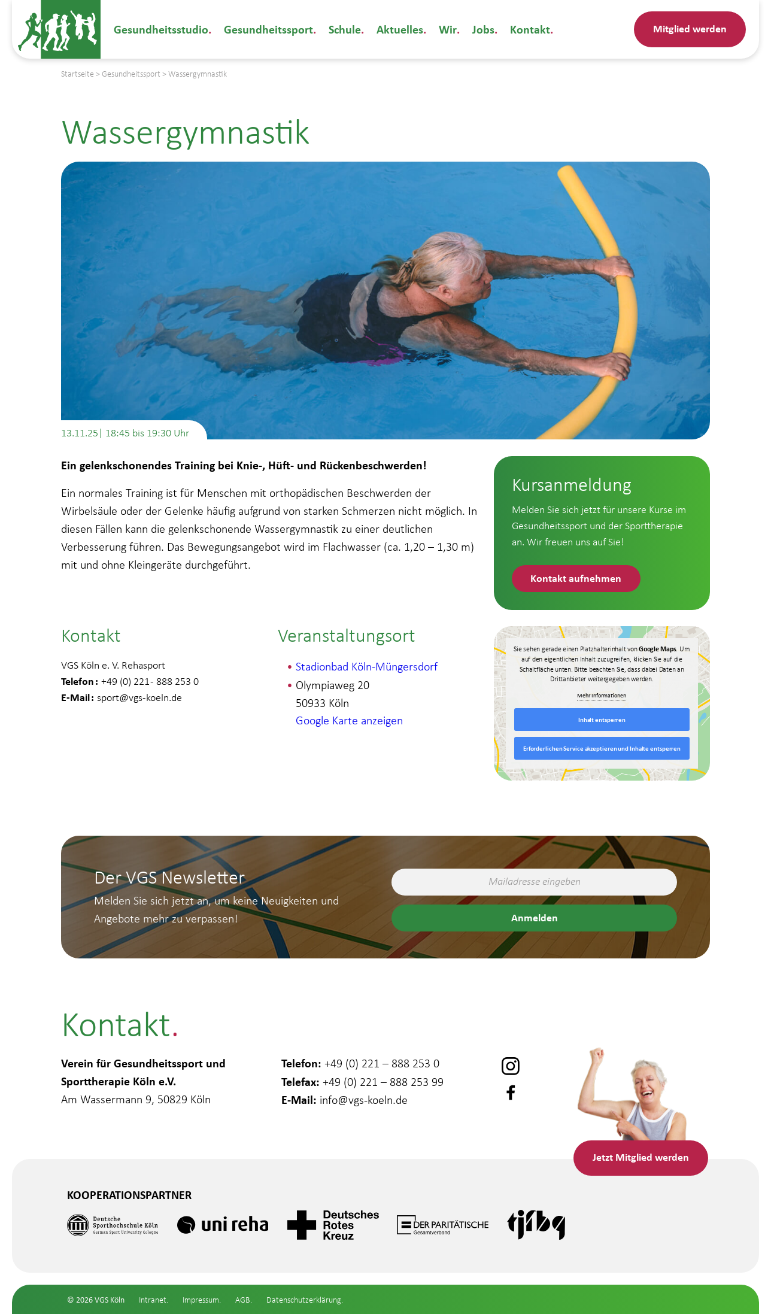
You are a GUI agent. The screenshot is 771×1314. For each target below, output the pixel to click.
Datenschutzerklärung (303, 1300)
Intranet (152, 1300)
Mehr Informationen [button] (602, 696)
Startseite (77, 74)
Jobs (482, 29)
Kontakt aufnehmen (576, 577)
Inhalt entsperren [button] (602, 719)
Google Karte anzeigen (349, 720)
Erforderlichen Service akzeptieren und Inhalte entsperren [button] (602, 748)
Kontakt (529, 29)
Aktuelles (400, 29)
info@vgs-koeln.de (364, 1098)
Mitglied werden (690, 28)
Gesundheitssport (268, 29)
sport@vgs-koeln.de (139, 697)
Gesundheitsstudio (161, 29)
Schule (345, 29)
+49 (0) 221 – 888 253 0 (381, 1062)
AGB (242, 1300)
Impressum (201, 1300)
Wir (447, 29)
